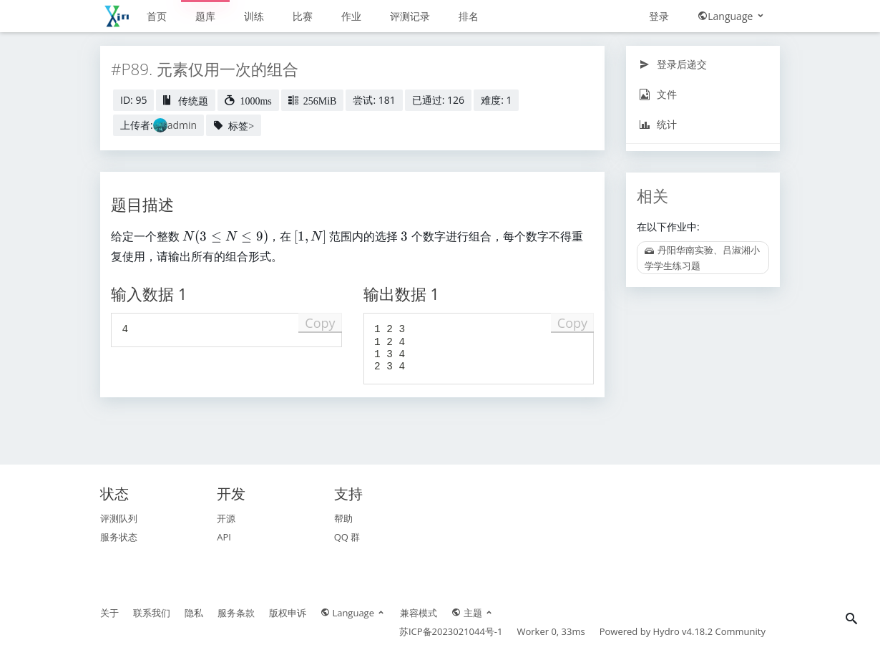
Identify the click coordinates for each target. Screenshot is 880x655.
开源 (226, 518)
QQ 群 (347, 536)
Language (732, 16)
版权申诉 (287, 612)
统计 (658, 124)
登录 (659, 16)
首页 (157, 16)
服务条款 (236, 612)
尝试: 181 (374, 100)
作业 (351, 16)
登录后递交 (673, 64)
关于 (109, 612)
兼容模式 (418, 612)
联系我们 (151, 612)
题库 (205, 16)
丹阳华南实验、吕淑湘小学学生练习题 (702, 257)
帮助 (343, 518)
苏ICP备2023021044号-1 (451, 631)
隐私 (194, 612)
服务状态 (118, 536)
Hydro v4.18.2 (683, 631)
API (224, 536)
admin (182, 125)
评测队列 (118, 518)
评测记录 (410, 16)
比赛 (303, 16)
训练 (254, 16)
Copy (320, 322)
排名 (469, 16)
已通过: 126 (438, 100)
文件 (658, 94)
